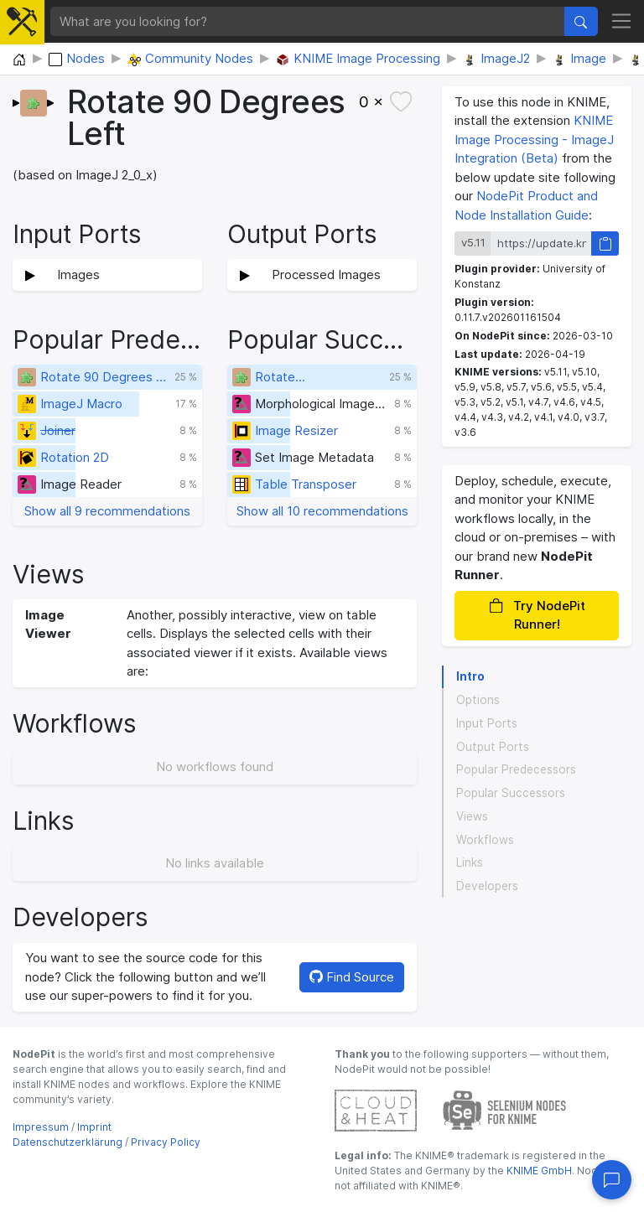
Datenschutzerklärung (67, 1142)
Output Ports (492, 747)
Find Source (351, 977)
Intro (470, 676)
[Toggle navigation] (621, 22)
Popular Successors (510, 793)
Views (472, 816)
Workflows (485, 840)
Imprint (94, 1127)
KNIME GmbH (538, 1170)
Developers (487, 886)
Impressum (41, 1127)
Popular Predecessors (516, 769)
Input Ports (486, 723)
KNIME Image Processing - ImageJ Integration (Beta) (534, 139)
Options (478, 700)
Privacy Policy (165, 1142)
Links (469, 862)
